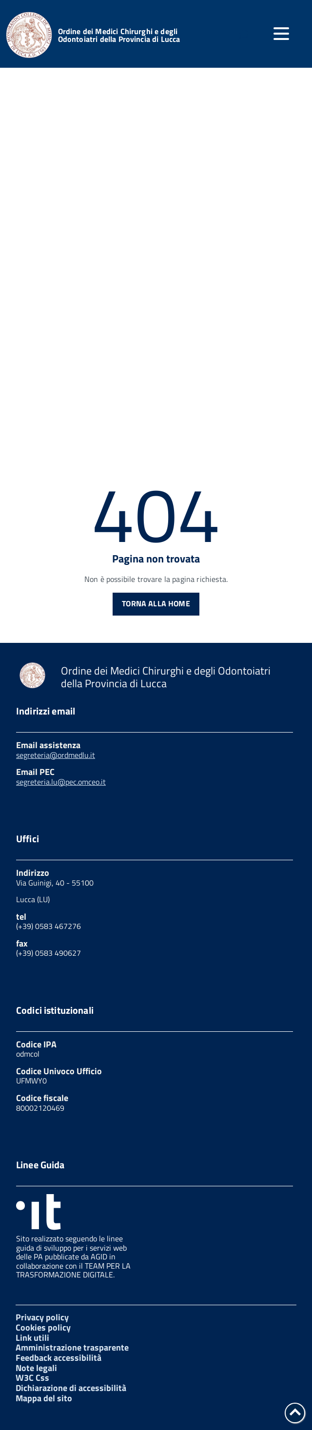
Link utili (32, 1337)
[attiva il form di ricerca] (243, 35)
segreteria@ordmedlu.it (55, 755)
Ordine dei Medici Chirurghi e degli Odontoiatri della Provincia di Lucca (119, 35)
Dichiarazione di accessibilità (71, 1387)
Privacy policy (42, 1317)
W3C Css (32, 1377)
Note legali (36, 1367)
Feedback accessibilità (58, 1357)
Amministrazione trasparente (72, 1347)
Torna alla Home (156, 603)
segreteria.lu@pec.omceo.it (61, 782)
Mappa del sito (44, 1398)
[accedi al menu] (281, 33)
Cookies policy (43, 1327)
